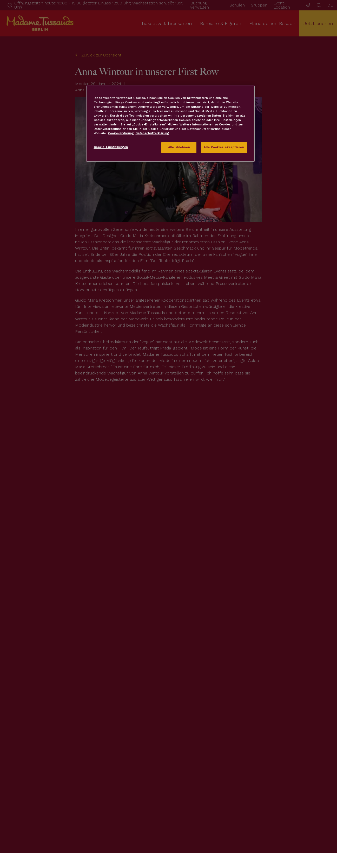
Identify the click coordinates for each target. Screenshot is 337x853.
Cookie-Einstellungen (111, 147)
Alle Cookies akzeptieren (224, 147)
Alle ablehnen (179, 147)
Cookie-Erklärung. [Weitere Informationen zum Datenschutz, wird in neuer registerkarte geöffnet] (121, 133)
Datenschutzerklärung (152, 133)
